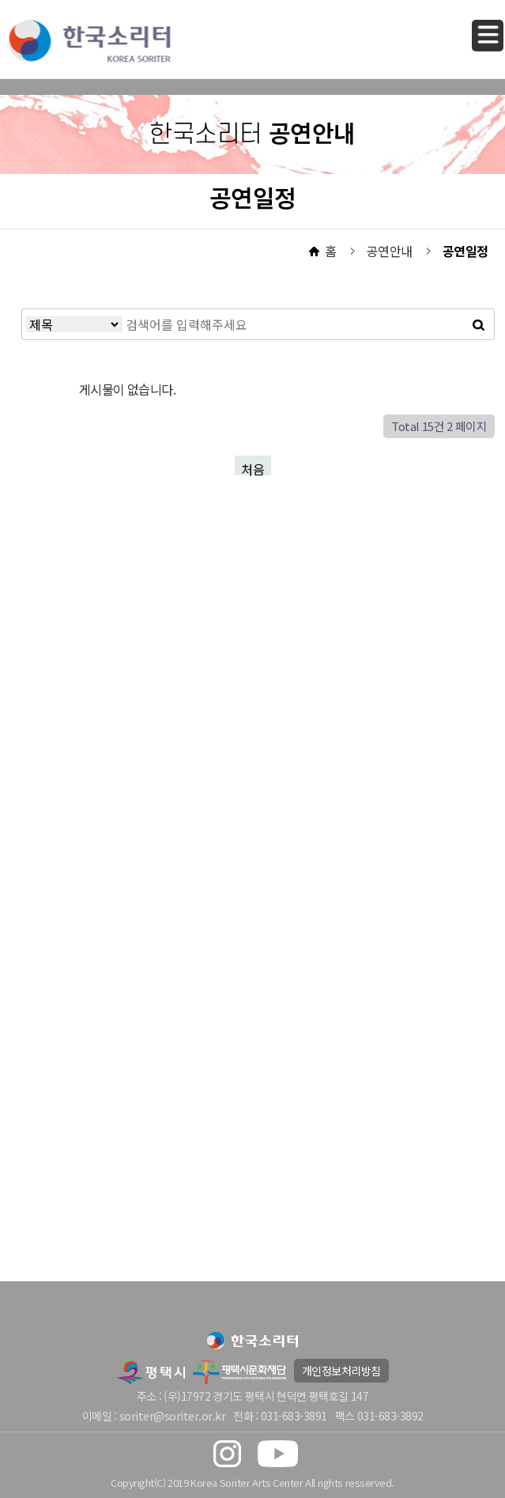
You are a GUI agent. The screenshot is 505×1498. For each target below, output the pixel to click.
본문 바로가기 (0, 0)
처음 (253, 467)
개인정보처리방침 (341, 1371)
